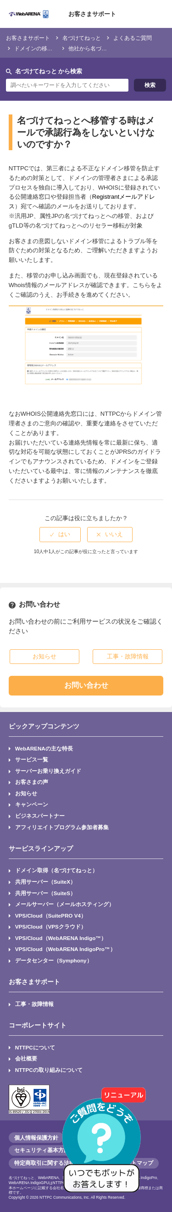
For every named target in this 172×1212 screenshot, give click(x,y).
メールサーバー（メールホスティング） (64, 904)
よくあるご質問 (132, 38)
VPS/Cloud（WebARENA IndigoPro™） (65, 949)
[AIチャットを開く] (104, 1145)
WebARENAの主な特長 (44, 748)
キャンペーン (31, 804)
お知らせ (26, 793)
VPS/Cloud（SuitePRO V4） (50, 916)
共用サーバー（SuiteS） (45, 893)
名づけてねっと (81, 38)
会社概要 (26, 1058)
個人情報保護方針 (36, 1138)
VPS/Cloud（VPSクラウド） (50, 926)
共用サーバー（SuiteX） (45, 882)
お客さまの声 (31, 782)
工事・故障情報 (34, 1004)
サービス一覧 (31, 759)
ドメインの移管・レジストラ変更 (55, 48)
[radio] (60, 534)
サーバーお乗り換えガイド (48, 771)
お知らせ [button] (44, 656)
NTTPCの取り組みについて (49, 1070)
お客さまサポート (92, 14)
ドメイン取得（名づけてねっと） (56, 870)
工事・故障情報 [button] (128, 656)
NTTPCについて (35, 1047)
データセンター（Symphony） (53, 960)
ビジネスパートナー (40, 816)
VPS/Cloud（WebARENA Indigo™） (60, 938)
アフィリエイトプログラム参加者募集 (62, 827)
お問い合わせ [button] (86, 685)
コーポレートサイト (38, 1025)
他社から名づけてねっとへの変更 (109, 48)
